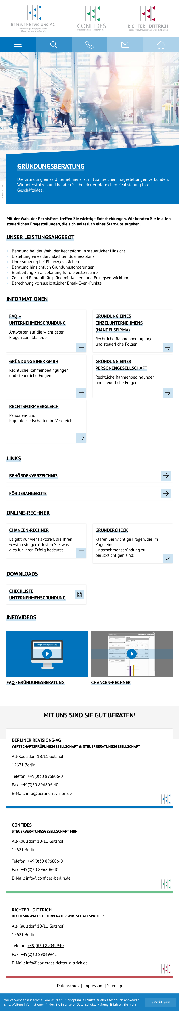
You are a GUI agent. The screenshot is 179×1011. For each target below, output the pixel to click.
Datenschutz (68, 985)
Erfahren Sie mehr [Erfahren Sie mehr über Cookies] (123, 1004)
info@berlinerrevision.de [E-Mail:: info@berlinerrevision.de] (49, 793)
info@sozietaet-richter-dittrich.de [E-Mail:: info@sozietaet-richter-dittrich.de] (57, 963)
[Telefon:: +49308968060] (45, 776)
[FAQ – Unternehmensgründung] (46, 331)
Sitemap (114, 985)
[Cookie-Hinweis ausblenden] (160, 1002)
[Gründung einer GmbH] (46, 376)
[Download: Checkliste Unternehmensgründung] (46, 594)
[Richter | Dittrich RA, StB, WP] (148, 18)
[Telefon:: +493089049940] (46, 946)
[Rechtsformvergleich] (46, 421)
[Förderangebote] (89, 493)
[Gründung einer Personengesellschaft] (133, 376)
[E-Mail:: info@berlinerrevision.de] (125, 44)
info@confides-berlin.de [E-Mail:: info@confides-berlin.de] (48, 878)
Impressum (93, 985)
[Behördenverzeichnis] (89, 475)
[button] (89, 44)
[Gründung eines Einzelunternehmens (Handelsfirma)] (133, 331)
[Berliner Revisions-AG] (33, 18)
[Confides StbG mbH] (91, 18)
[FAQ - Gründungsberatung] (47, 658)
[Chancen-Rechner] (131, 658)
